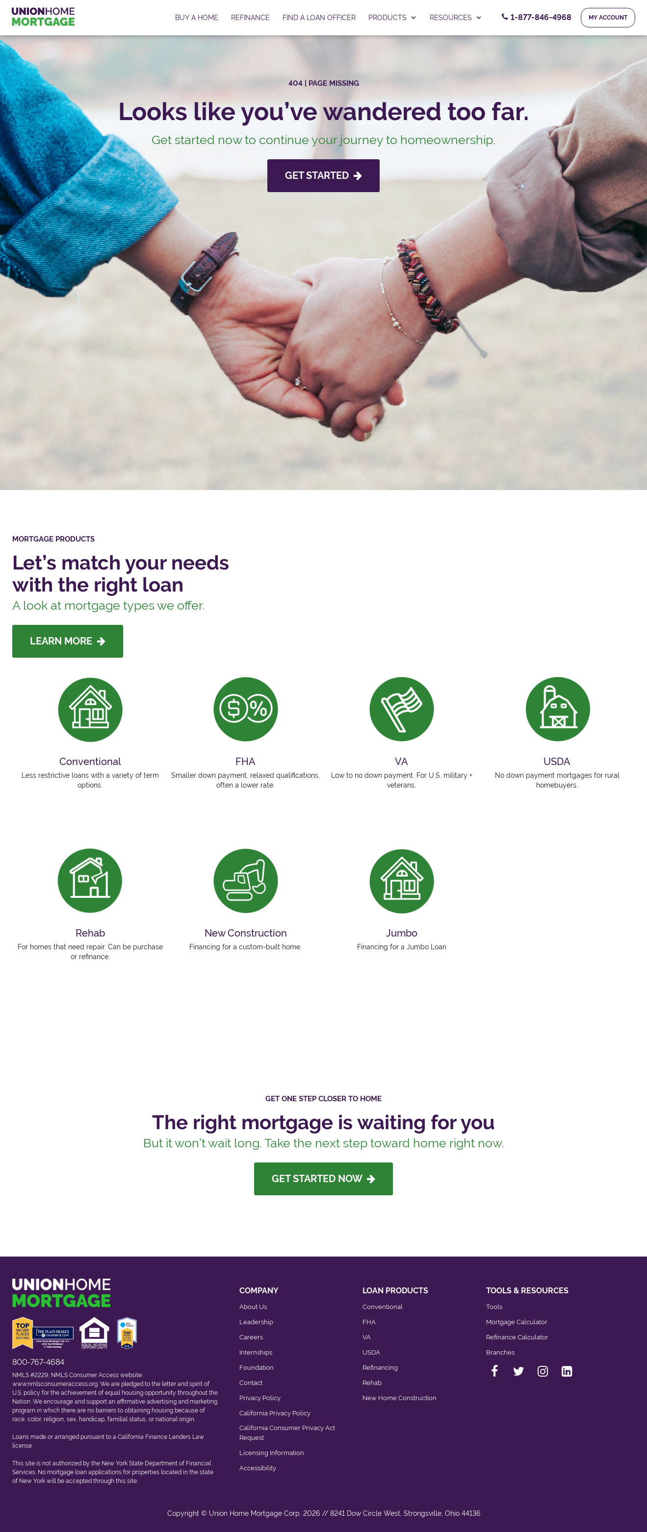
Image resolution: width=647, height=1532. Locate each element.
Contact (250, 1382)
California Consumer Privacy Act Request (287, 1432)
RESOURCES (456, 18)
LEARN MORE (67, 641)
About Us (253, 1306)
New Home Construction (399, 1398)
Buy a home (196, 18)
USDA (371, 1352)
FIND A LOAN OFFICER (319, 18)
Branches (500, 1352)
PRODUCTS (392, 18)
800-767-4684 (38, 1362)
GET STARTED (323, 175)
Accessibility (257, 1468)
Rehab (372, 1382)
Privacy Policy (260, 1398)
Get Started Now (323, 1179)
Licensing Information (271, 1453)
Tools (494, 1306)
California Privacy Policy (275, 1413)
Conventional (382, 1306)
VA (366, 1337)
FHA (369, 1322)
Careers (251, 1337)
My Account (608, 17)
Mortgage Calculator (516, 1322)
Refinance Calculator (517, 1337)
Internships (255, 1352)
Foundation (256, 1367)
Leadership (256, 1322)
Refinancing (380, 1367)
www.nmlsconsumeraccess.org (55, 1384)
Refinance (250, 18)
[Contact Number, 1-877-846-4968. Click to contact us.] (536, 18)
